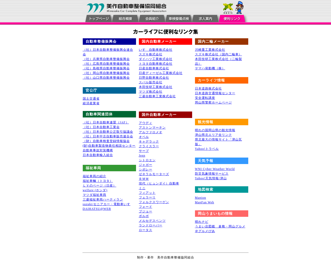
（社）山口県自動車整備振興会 (106, 77)
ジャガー (145, 165)
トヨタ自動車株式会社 (155, 63)
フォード (145, 207)
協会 (126, 141)
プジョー (145, 211)
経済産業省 (91, 103)
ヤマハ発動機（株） (210, 68)
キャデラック (149, 141)
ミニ (142, 188)
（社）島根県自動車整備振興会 (106, 68)
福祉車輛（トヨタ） (98, 181)
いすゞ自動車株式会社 (155, 49)
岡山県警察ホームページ (213, 102)
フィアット (147, 193)
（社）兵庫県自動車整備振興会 (106, 59)
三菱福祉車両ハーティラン (103, 199)
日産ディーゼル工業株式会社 (161, 73)
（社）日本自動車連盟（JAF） (106, 122)
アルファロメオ (150, 132)
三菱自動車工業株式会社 (157, 96)
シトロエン (147, 160)
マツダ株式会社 (150, 91)
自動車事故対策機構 (98, 150)
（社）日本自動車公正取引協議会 (108, 132)
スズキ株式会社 (150, 54)
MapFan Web (204, 202)
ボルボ (144, 216)
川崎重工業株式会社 (210, 49)
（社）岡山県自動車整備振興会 (106, 73)
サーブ (144, 151)
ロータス (145, 230)
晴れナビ (201, 222)
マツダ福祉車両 (94, 195)
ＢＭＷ (144, 179)
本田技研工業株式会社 (155, 87)
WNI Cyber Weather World (215, 169)
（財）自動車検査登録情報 (103, 141)
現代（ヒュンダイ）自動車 (159, 183)
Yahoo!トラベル (207, 149)
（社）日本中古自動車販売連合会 (108, 136)
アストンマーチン (152, 127)
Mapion (200, 197)
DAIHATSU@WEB (97, 209)
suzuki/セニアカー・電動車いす (107, 204)
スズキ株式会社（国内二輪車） (218, 54)
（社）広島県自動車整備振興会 (106, 63)
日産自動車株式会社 (154, 68)
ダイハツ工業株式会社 (155, 59)
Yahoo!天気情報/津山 (211, 178)
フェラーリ (147, 197)
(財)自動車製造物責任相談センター (109, 145)
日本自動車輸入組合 (98, 155)
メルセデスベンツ (152, 220)
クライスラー (149, 146)
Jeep (142, 155)
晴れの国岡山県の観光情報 (215, 130)
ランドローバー (150, 225)
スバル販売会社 (150, 82)
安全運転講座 (205, 98)
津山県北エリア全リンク (213, 135)
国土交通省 (91, 98)
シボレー (145, 169)
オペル (144, 137)
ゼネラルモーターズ (154, 174)
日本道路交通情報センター (215, 93)
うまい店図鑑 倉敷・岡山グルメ (220, 226)
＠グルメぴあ (205, 231)
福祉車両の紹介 (94, 176)
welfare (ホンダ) (95, 190)
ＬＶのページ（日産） (99, 185)
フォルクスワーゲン (154, 202)
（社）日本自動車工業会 (101, 127)
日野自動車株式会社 (154, 77)
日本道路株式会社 (208, 88)
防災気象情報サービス (212, 173)
